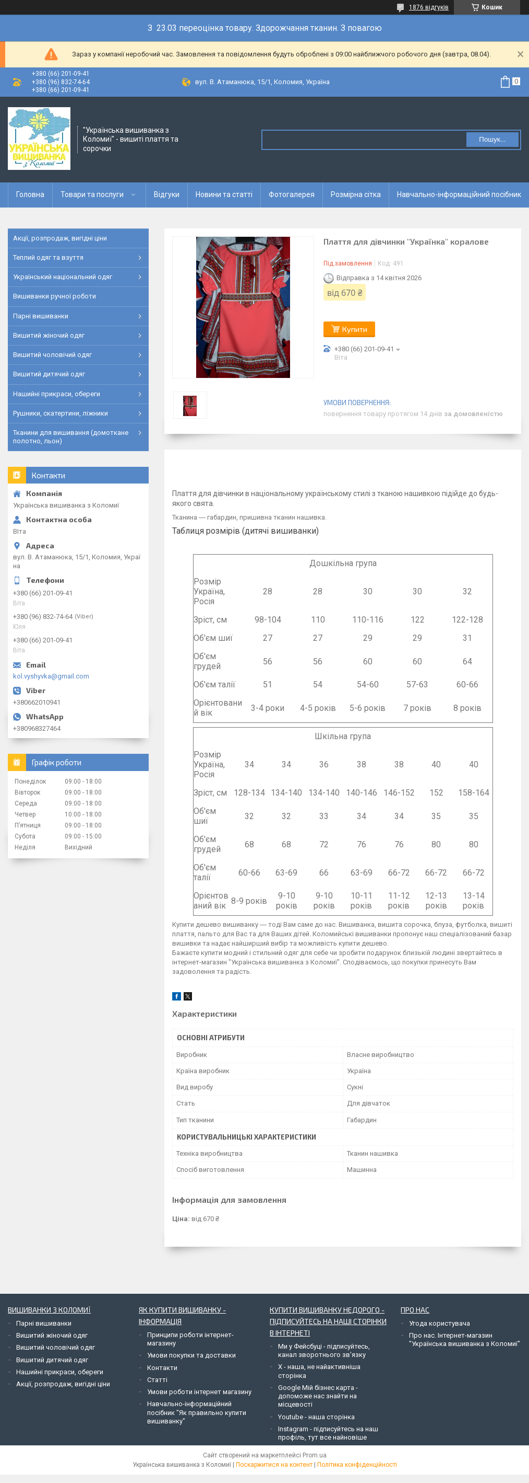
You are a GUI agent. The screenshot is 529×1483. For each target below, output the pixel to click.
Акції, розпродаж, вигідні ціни (60, 238)
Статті (157, 1380)
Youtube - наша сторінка (316, 1417)
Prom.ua (315, 1455)
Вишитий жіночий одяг (49, 335)
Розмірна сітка (356, 194)
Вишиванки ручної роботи (54, 296)
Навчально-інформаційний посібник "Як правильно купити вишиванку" (196, 1412)
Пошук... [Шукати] (492, 139)
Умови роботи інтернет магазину (199, 1392)
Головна (30, 194)
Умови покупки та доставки (191, 1355)
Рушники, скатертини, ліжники (60, 413)
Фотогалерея (292, 194)
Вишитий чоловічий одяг (52, 355)
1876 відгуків (429, 7)
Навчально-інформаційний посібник (459, 194)
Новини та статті (224, 194)
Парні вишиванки (40, 316)
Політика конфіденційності (357, 1464)
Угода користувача (439, 1323)
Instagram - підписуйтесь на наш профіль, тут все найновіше (328, 1433)
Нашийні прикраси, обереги (56, 394)
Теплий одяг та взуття (48, 257)
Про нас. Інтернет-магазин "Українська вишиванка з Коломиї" (464, 1339)
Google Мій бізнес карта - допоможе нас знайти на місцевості (318, 1396)
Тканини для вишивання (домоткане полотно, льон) (70, 437)
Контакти (162, 1368)
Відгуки (166, 194)
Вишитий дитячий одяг (49, 374)
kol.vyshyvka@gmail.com (51, 676)
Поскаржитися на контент (274, 1464)
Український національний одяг (62, 277)
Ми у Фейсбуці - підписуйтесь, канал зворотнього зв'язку (324, 1350)
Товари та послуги (92, 194)
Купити (354, 329)
